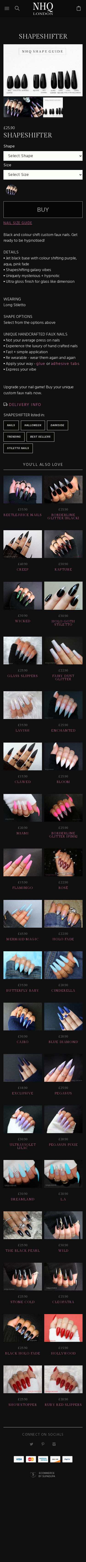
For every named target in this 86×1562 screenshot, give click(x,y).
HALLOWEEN (33, 428)
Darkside (57, 428)
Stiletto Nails (18, 450)
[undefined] (11, 192)
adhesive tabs (65, 366)
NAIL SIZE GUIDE (17, 225)
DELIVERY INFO (24, 407)
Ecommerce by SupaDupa (47, 1477)
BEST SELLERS (40, 439)
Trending (14, 439)
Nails (11, 428)
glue (40, 366)
